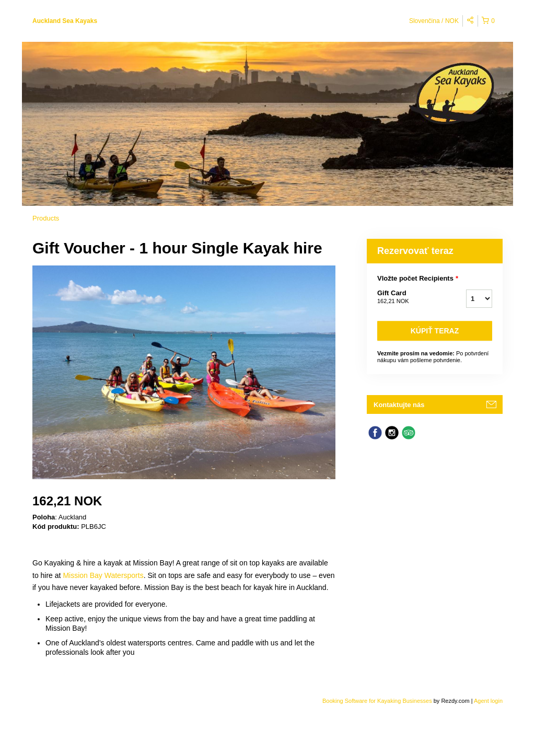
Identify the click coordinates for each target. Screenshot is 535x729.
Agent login (488, 701)
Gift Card (408, 297)
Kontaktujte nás (399, 405)
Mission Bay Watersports (103, 575)
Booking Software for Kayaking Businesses (378, 701)
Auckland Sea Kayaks (64, 21)
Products (45, 218)
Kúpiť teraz (435, 331)
